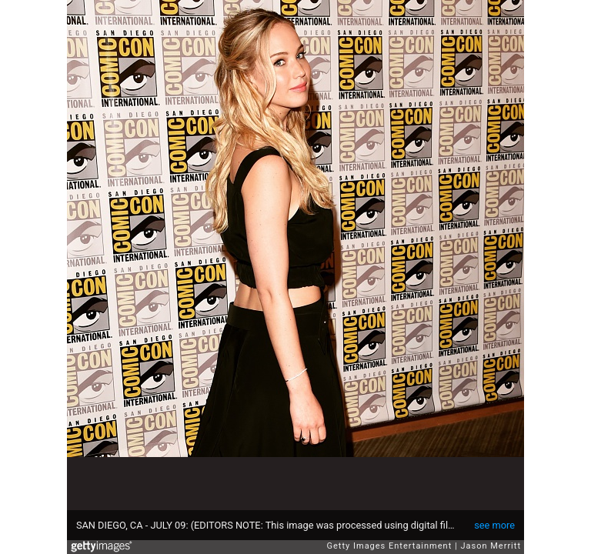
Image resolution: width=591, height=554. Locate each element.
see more (494, 525)
